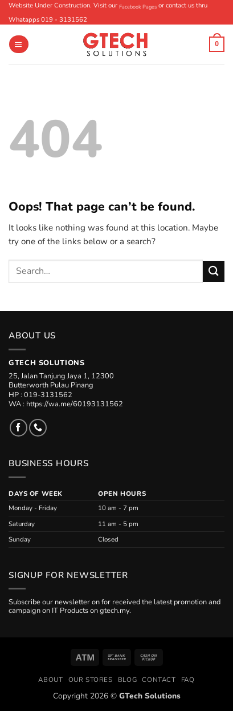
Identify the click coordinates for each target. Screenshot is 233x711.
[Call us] (38, 428)
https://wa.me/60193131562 (74, 404)
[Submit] (213, 271)
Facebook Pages (138, 6)
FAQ (188, 679)
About (50, 679)
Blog (127, 679)
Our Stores (90, 679)
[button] (18, 44)
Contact (158, 679)
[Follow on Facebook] (18, 428)
